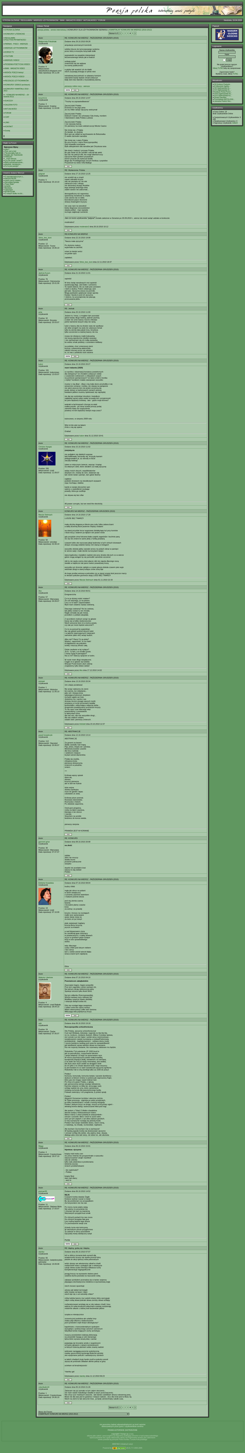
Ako (40, 591)
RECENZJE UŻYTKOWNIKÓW (17, 81)
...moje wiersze (10, 159)
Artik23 (235, 123)
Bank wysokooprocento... (14, 162)
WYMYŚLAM (10, 192)
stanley (41, 1252)
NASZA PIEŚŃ (10, 179)
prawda (8, 186)
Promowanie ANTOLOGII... (224, 99)
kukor (40, 364)
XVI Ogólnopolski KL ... (223, 90)
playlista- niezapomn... (13, 164)
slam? (7, 149)
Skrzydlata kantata (12, 182)
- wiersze (77, 86)
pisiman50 (42, 1191)
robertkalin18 (43, 1387)
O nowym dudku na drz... (14, 193)
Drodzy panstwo (220, 97)
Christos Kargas (45, 447)
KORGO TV (9, 52)
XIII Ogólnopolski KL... (222, 88)
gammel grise (44, 842)
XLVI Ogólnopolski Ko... (223, 96)
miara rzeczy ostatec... (13, 180)
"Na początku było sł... (13, 153)
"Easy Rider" (9, 184)
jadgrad (41, 174)
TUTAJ (235, 74)
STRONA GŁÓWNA (11, 20)
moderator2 (84, 227)
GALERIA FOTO (11, 105)
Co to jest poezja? (12, 166)
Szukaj (7, 131)
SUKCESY (9, 101)
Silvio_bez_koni (44, 238)
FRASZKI (8, 157)
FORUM (101, 20)
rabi (40, 1023)
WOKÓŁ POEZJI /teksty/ (14, 72)
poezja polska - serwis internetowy (52, 30)
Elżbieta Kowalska (46, 883)
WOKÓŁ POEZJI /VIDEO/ (14, 77)
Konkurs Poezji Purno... (223, 92)
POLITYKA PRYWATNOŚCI (15, 40)
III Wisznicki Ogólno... (222, 86)
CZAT (7, 117)
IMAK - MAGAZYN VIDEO (71, 20)
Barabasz (8, 188)
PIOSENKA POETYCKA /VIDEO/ (17, 64)
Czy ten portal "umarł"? (13, 160)
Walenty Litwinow (45, 977)
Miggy (40, 1146)
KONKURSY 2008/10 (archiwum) (17, 85)
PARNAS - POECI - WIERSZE (16, 44)
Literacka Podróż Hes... (223, 101)
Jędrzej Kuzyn (44, 273)
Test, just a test (10, 151)
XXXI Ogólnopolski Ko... (223, 94)
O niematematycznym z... (14, 177)
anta (40, 312)
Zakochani (9, 190)
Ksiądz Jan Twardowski (14, 155)
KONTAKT (9, 126)
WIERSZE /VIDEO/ (12, 60)
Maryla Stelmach (45, 515)
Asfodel (41, 681)
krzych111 (42, 98)
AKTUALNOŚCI (90, 20)
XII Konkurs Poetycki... (222, 84)
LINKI (7, 122)
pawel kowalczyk (45, 735)
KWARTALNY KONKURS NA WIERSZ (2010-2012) (130, 30)
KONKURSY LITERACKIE (15, 34)
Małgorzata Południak (47, 41)
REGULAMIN (26, 20)
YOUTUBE (9, 56)
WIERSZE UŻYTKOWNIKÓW (46, 20)
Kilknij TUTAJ (218, 68)
